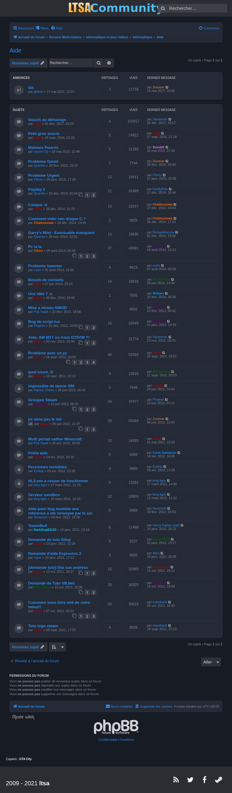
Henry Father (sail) (166, 525)
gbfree (38, 91)
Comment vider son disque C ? (57, 218)
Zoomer (158, 87)
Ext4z (38, 209)
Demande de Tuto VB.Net (51, 583)
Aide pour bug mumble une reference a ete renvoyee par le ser (60, 511)
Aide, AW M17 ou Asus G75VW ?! (58, 337)
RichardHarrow (163, 232)
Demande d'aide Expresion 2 (54, 553)
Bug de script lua (44, 321)
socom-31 (41, 151)
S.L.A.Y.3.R (161, 567)
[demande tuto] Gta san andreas (58, 567)
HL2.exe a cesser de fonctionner (58, 481)
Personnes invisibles (47, 467)
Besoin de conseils (45, 280)
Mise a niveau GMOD (47, 307)
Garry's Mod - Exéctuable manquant (61, 232)
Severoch (40, 517)
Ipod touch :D (40, 372)
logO (37, 123)
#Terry (38, 179)
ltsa (44, 783)
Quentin (39, 165)
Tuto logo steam (43, 626)
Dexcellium (161, 539)
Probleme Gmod (43, 161)
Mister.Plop (161, 279)
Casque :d (37, 205)
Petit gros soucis (44, 133)
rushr (37, 270)
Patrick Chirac (44, 390)
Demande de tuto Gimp (49, 539)
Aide (15, 50)
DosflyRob (160, 189)
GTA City (25, 759)
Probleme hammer (45, 266)
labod (38, 357)
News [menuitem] (44, 28)
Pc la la (34, 246)
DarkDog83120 (45, 529)
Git (30, 87)
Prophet (39, 325)
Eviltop (39, 471)
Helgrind (159, 246)
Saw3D (158, 385)
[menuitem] (57, 28)
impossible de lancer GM (51, 386)
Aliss (156, 553)
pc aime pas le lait (45, 419)
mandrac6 (160, 602)
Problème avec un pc (47, 353)
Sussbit (158, 147)
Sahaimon (160, 119)
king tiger (40, 485)
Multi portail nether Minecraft (55, 439)
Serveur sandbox (44, 495)
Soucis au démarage (47, 119)
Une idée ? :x (40, 294)
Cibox (38, 250)
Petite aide (38, 453)
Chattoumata (162, 204)
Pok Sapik (41, 311)
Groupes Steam (42, 400)
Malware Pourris (43, 147)
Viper (37, 557)
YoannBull (37, 525)
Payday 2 (36, 189)
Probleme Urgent (44, 175)
